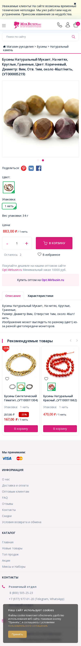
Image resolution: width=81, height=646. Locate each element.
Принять (17, 634)
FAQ (5, 498)
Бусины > (43, 46)
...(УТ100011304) (27, 400)
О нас (6, 479)
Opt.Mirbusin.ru (12, 270)
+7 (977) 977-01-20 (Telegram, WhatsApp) (36, 599)
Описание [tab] (13, 296)
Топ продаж (10, 554)
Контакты (9, 510)
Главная (7, 542)
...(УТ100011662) (66, 400)
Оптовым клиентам (15, 491)
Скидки (7, 516)
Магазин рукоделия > (20, 46)
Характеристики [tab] (40, 296)
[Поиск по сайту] (36, 36)
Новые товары (12, 548)
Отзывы (7, 504)
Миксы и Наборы (13, 566)
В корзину (54, 243)
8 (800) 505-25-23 (21, 593)
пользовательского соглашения (27, 625)
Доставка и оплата (15, 485)
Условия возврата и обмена (21, 522)
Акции (6, 560)
